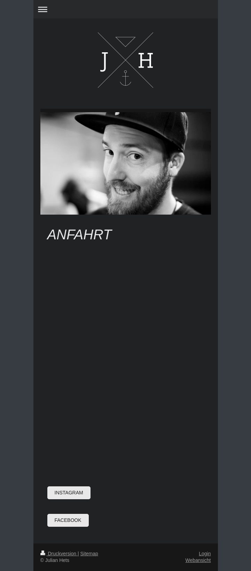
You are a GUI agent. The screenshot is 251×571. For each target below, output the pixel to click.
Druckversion (59, 553)
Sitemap (89, 553)
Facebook (68, 520)
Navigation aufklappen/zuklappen (125, 9)
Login (205, 553)
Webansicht (198, 560)
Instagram (69, 492)
